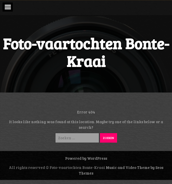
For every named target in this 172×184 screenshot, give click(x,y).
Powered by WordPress (86, 158)
